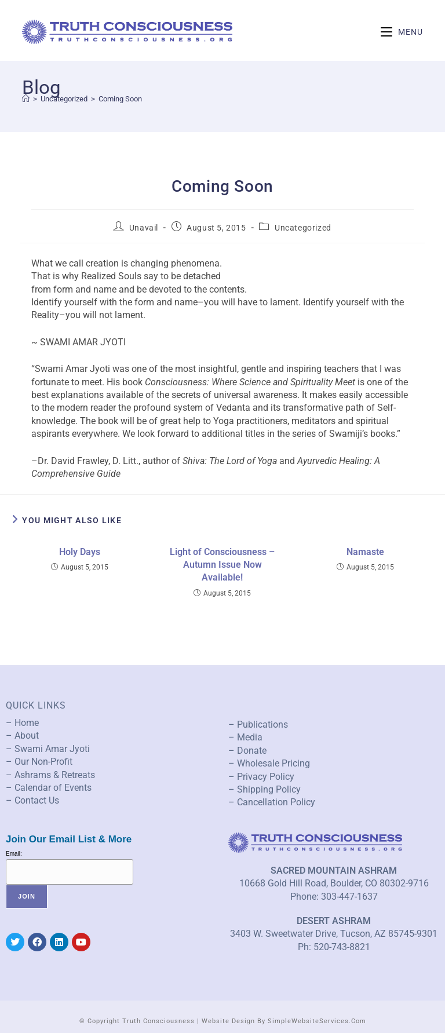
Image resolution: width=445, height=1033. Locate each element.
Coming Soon (120, 98)
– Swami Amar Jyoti (48, 748)
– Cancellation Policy (271, 802)
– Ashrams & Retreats (50, 774)
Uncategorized (303, 227)
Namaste (365, 551)
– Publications (258, 724)
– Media (245, 737)
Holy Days (79, 551)
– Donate (247, 750)
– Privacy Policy (261, 776)
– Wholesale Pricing (269, 763)
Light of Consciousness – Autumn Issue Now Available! (222, 564)
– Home (22, 722)
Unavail (143, 227)
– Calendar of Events (49, 787)
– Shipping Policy (264, 789)
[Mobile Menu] (402, 31)
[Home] (26, 98)
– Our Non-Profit (39, 761)
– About (22, 735)
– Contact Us (32, 800)
